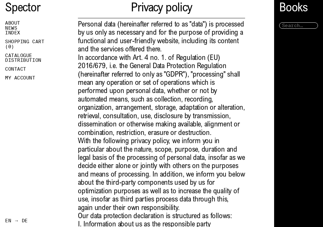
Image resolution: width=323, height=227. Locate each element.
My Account (20, 77)
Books (293, 9)
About (12, 23)
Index (12, 32)
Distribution (23, 60)
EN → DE (16, 220)
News (11, 28)
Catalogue (18, 55)
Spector (22, 9)
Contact (15, 69)
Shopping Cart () (24, 44)
